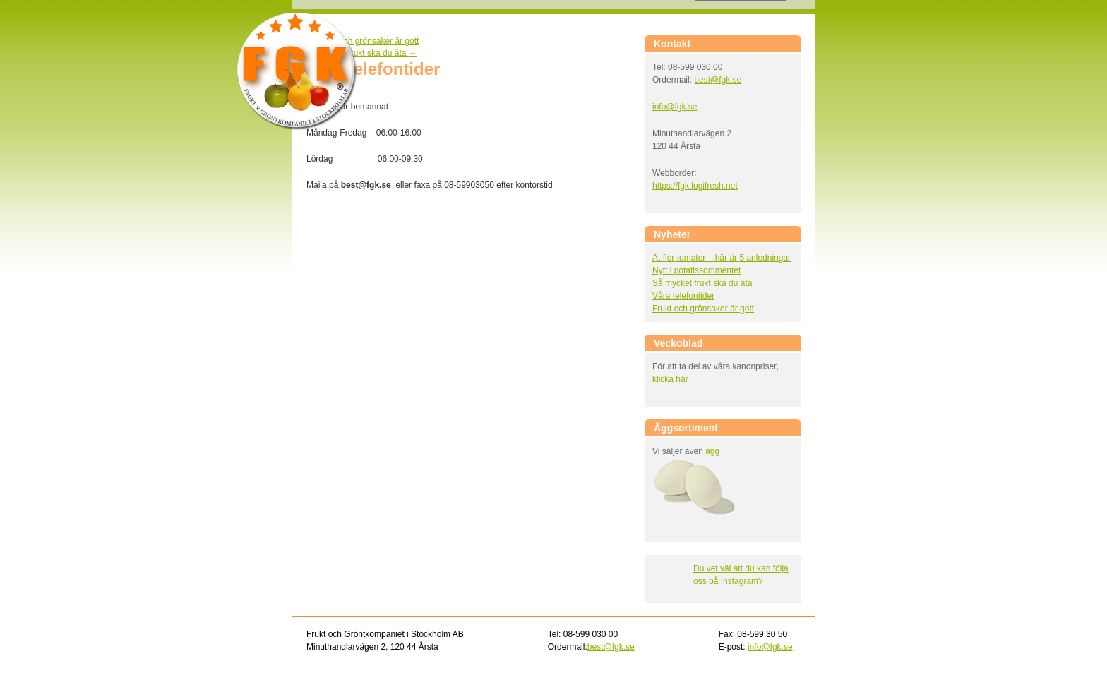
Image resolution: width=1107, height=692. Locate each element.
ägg (712, 451)
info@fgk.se (675, 107)
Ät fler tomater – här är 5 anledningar (721, 258)
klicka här (670, 379)
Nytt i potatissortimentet (696, 270)
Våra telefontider (683, 296)
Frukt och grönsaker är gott (362, 41)
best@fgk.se (717, 80)
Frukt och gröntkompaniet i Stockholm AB (297, 72)
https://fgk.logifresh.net (695, 186)
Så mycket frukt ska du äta (361, 53)
